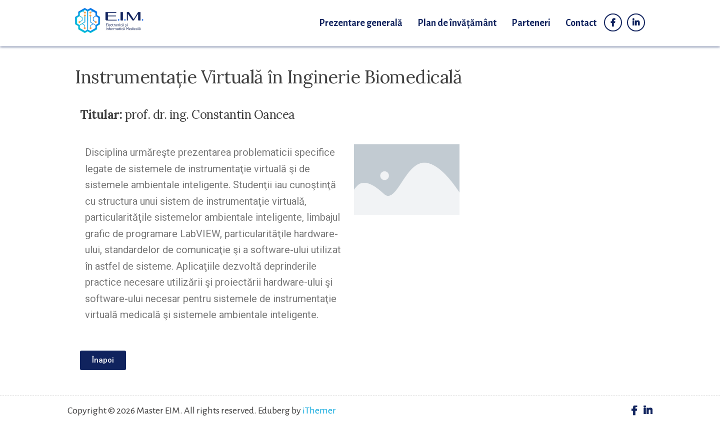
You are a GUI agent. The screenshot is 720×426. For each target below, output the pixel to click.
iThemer (319, 411)
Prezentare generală (360, 23)
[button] (103, 360)
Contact (581, 23)
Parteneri (531, 23)
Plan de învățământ (457, 23)
